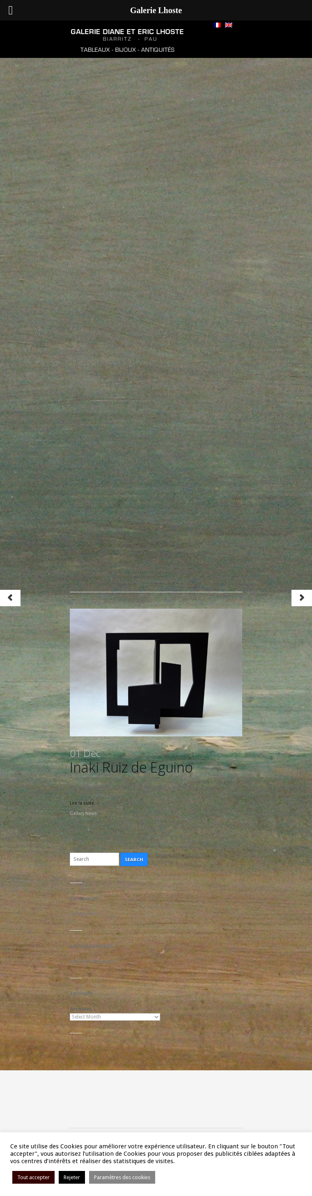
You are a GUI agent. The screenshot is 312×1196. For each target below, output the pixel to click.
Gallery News (83, 813)
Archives (81, 1009)
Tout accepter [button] (33, 1177)
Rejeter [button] (72, 1177)
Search (134, 859)
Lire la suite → (85, 803)
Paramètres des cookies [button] (122, 1177)
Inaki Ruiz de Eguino (131, 761)
